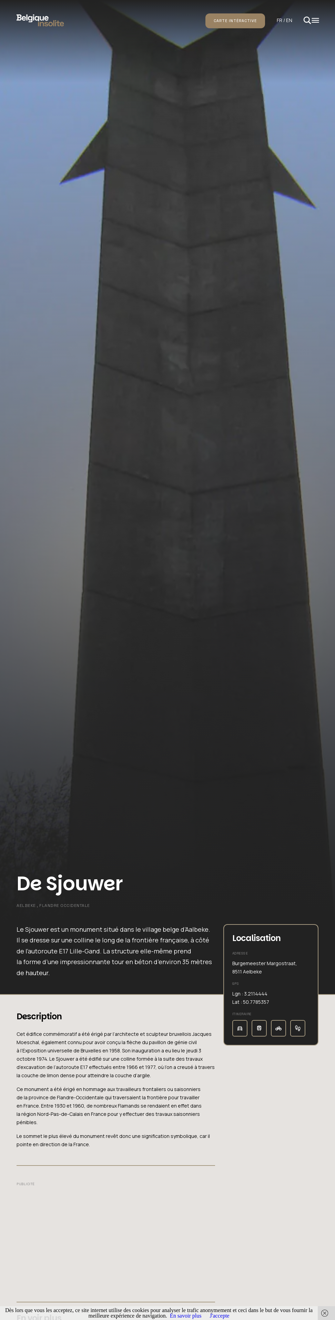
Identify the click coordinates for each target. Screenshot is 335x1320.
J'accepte (219, 1316)
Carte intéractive (235, 20)
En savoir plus (186, 1316)
